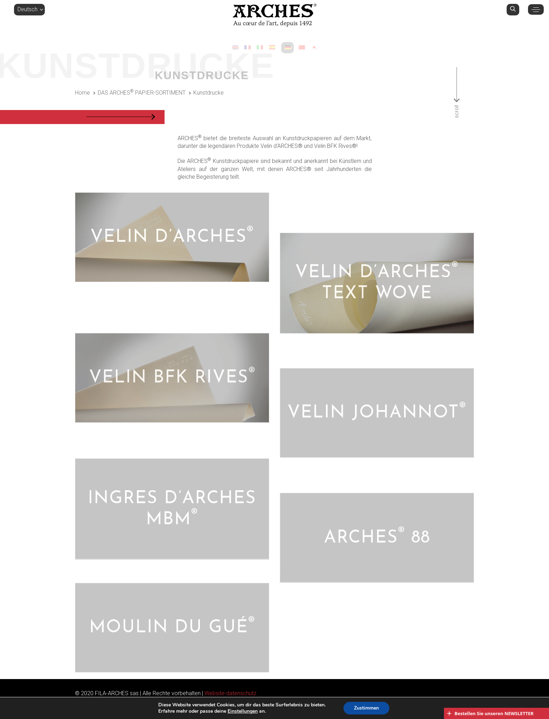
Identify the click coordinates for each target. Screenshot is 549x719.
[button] (29, 9)
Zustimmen (366, 708)
